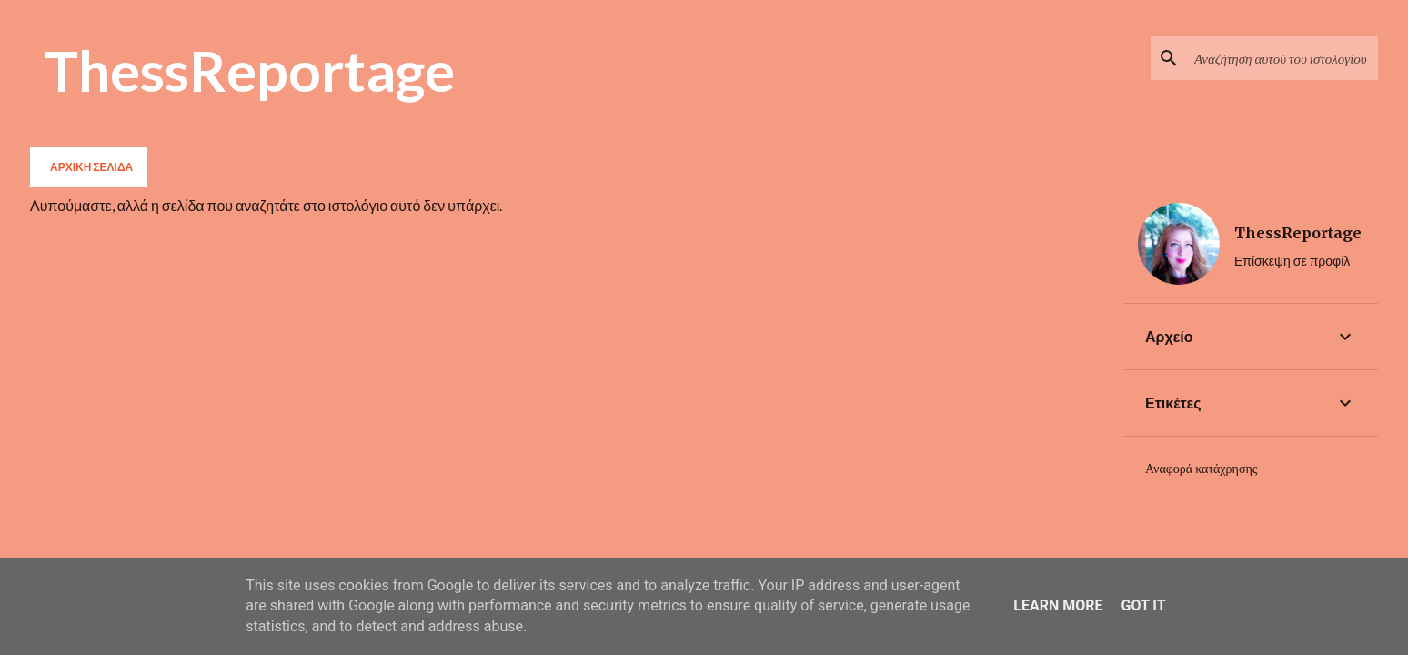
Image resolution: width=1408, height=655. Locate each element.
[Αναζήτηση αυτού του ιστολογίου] (1282, 58)
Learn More (1057, 605)
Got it (1143, 605)
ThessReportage (250, 70)
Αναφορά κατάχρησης (1201, 468)
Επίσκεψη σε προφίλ (1292, 260)
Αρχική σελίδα (91, 167)
